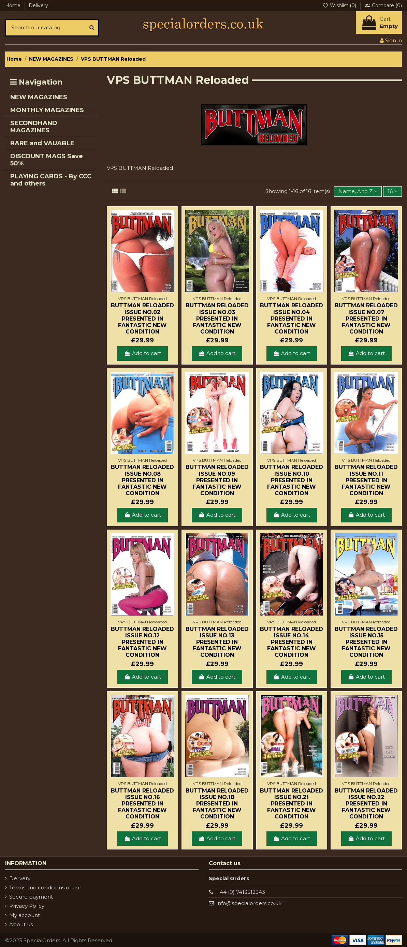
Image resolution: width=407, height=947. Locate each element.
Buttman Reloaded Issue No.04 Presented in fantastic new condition (291, 318)
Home (13, 5)
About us (21, 924)
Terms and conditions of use (45, 887)
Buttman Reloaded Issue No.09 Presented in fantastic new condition (217, 480)
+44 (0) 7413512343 (241, 892)
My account (24, 915)
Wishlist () (340, 5)
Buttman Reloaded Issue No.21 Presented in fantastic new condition (291, 803)
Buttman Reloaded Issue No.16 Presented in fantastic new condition (142, 803)
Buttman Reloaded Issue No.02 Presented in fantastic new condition (142, 318)
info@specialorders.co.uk (249, 903)
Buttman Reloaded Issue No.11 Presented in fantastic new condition (366, 480)
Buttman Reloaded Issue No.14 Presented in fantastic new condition (291, 642)
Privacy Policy (26, 906)
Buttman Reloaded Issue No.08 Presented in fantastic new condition (142, 480)
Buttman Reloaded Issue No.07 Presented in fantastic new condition (366, 318)
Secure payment (31, 896)
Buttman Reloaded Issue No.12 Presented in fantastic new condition (142, 642)
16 (392, 191)
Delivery (38, 5)
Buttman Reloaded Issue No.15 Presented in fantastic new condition (366, 642)
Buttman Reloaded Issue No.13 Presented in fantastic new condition (217, 642)
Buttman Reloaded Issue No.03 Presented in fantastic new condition (217, 318)
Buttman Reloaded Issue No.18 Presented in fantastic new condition (217, 803)
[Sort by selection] (358, 191)
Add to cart (142, 353)
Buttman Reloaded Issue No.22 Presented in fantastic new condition (366, 803)
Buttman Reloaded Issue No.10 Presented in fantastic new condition (291, 480)
